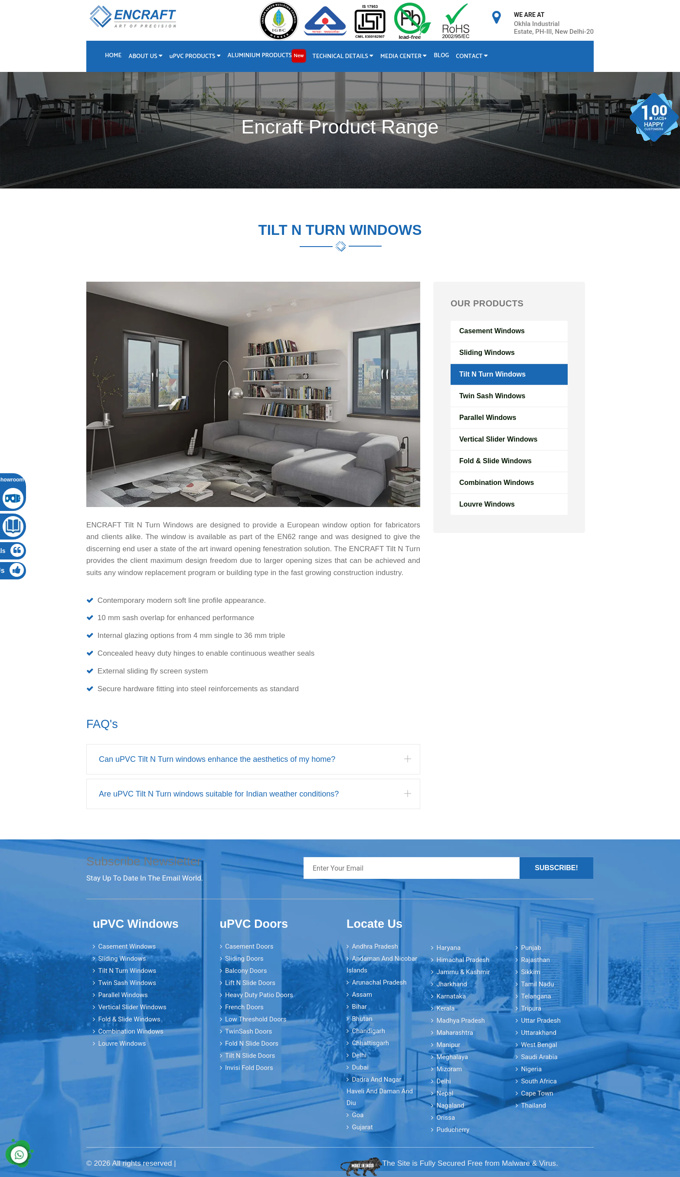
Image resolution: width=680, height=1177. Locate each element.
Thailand (533, 1105)
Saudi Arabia (539, 1057)
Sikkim (530, 972)
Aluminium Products (267, 55)
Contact (472, 57)
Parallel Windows (487, 417)
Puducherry (452, 1130)
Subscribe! (556, 867)
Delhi (359, 1055)
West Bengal (539, 1045)
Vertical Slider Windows (498, 439)
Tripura (531, 1008)
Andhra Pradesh (375, 946)
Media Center (403, 57)
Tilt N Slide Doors (250, 1056)
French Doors (244, 1007)
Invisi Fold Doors (249, 1068)
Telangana (536, 996)
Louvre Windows (487, 504)
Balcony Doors (246, 971)
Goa (357, 1115)
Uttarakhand (538, 1033)
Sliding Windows (487, 352)
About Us (145, 57)
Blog (441, 56)
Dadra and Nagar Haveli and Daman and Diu (380, 1091)
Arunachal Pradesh (379, 982)
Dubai (360, 1067)
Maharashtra (454, 1033)
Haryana (448, 948)
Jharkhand (451, 984)
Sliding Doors (244, 958)
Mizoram (449, 1069)
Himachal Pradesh (462, 960)
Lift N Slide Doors (250, 983)
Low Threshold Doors (256, 1019)
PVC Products (195, 57)
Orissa (445, 1118)
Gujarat (362, 1127)
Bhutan (362, 1019)
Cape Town (537, 1093)
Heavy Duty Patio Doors (259, 995)
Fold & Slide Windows (495, 461)
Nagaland (450, 1105)
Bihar (359, 1007)
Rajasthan (535, 960)
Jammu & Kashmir (463, 972)
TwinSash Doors (248, 1031)
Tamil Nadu (537, 984)
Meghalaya (452, 1057)
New (299, 56)
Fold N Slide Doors (251, 1043)
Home (113, 56)
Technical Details (343, 57)
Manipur (448, 1045)
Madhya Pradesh (460, 1020)
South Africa (538, 1081)
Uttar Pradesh (540, 1020)
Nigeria (531, 1069)
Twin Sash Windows (492, 396)
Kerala (445, 1008)
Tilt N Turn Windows (492, 374)
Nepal (444, 1093)
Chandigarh (368, 1031)
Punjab (531, 948)
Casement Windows (492, 331)
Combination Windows (496, 482)
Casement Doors (249, 946)
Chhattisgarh (370, 1043)
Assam (362, 994)
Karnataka (451, 996)
